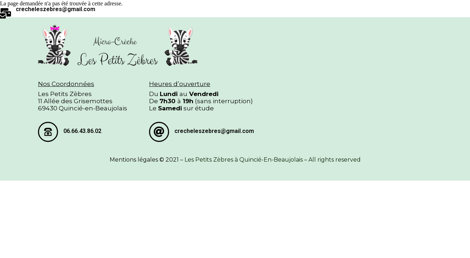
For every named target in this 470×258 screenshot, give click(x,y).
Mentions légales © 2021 (144, 159)
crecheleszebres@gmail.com (55, 9)
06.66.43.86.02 (82, 131)
